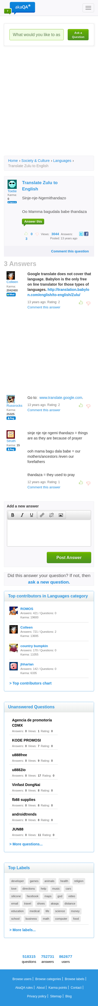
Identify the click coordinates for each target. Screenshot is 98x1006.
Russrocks (14, 401)
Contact (76, 988)
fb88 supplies (23, 800)
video (71, 896)
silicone (16, 896)
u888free (19, 755)
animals (49, 881)
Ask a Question (78, 34)
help (43, 888)
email (14, 903)
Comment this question (70, 251)
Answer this (33, 221)
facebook (33, 896)
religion (78, 881)
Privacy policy (36, 996)
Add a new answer (23, 506)
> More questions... (26, 844)
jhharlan (27, 664)
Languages (62, 161)
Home (13, 161)
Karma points (57, 988)
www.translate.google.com (60, 397)
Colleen (12, 277)
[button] (13, 515)
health (64, 881)
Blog (68, 996)
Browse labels (74, 979)
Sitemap (56, 996)
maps (47, 896)
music (56, 888)
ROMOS (26, 609)
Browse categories (48, 979)
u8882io (19, 770)
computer (61, 918)
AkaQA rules (24, 988)
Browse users (22, 979)
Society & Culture (35, 161)
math (46, 918)
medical (35, 911)
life (47, 911)
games (34, 881)
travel (27, 903)
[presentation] (13, 515)
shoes (41, 903)
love (13, 888)
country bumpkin (34, 646)
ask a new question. (49, 582)
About (41, 988)
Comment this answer (43, 307)
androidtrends (24, 814)
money (75, 911)
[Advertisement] (49, 105)
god (59, 896)
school (15, 918)
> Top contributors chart (30, 683)
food (76, 918)
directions (28, 888)
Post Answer (69, 557)
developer (17, 881)
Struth (11, 436)
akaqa (55, 903)
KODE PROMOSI (26, 740)
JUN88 (18, 829)
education (17, 911)
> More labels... (22, 930)
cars (68, 888)
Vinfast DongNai (26, 785)
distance (70, 903)
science (60, 911)
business (31, 918)
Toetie (12, 186)
